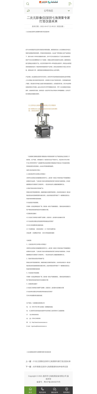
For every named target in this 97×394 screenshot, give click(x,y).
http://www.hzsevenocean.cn (40, 322)
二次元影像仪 (29, 31)
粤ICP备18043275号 (52, 382)
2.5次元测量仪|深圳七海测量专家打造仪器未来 (52, 361)
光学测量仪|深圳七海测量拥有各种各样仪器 (50, 367)
